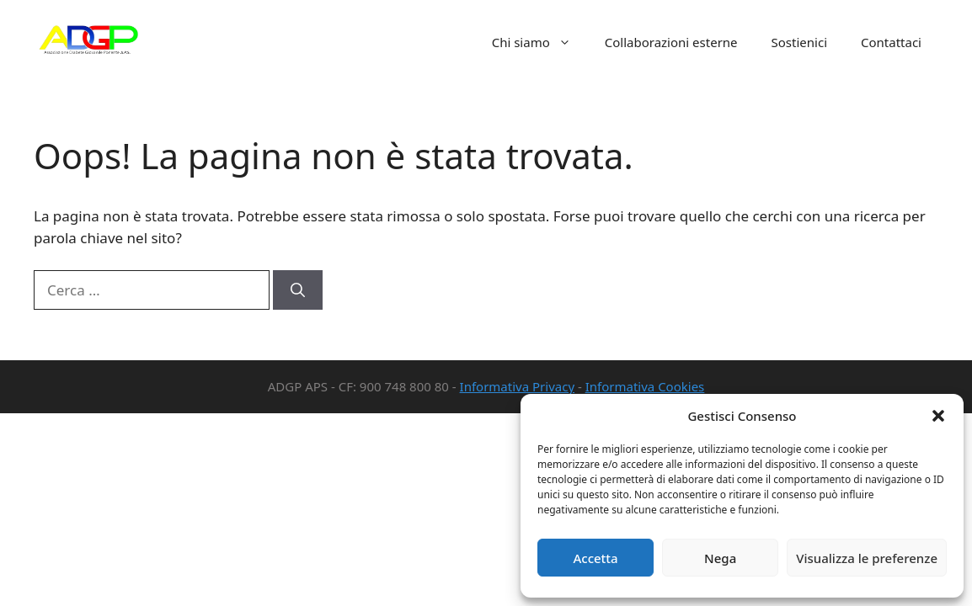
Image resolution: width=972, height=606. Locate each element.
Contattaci (891, 42)
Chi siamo (540, 42)
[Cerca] (298, 290)
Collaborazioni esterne (671, 42)
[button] (938, 415)
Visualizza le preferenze (866, 558)
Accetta (595, 558)
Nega (720, 558)
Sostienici (799, 42)
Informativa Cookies (645, 386)
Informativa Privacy (517, 386)
